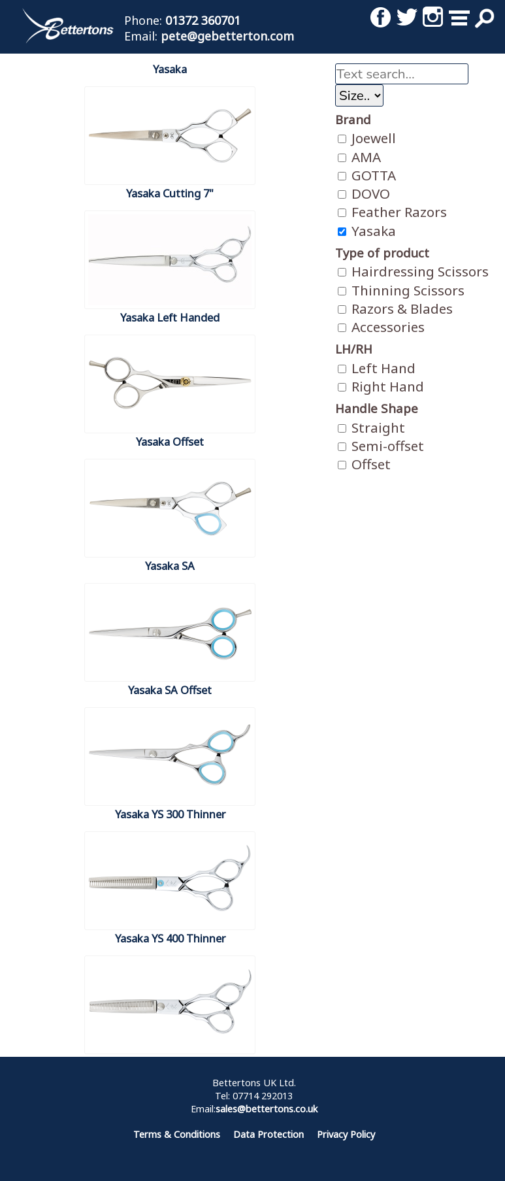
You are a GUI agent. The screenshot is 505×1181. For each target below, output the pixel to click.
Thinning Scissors (401, 290)
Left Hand (376, 368)
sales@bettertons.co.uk (267, 1109)
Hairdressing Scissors (413, 271)
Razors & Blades (395, 308)
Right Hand (381, 386)
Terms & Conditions (176, 1134)
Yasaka (367, 231)
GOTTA (367, 175)
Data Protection (268, 1134)
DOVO (364, 193)
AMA (359, 157)
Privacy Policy (346, 1134)
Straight (371, 427)
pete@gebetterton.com (227, 36)
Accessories (381, 327)
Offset (364, 464)
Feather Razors (392, 212)
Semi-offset (381, 446)
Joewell (367, 138)
